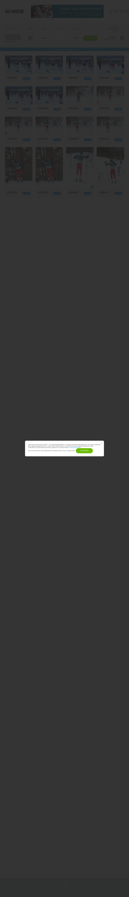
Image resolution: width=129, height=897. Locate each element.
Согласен (84, 450)
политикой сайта (75, 447)
